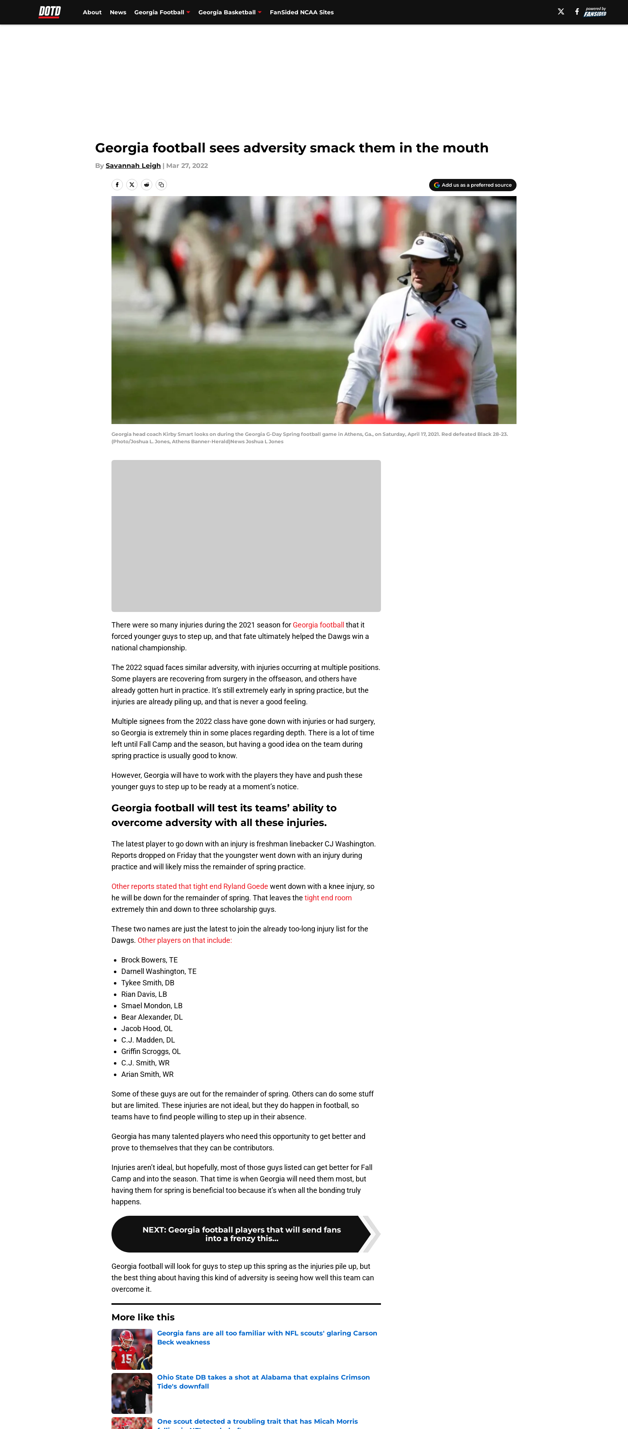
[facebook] (577, 11)
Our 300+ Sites (408, 1399)
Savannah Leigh (133, 166)
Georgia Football (163, 1342)
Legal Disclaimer (491, 1414)
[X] (561, 11)
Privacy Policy (242, 1414)
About (92, 12)
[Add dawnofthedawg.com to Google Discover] (473, 185)
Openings (235, 1399)
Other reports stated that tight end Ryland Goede (189, 886)
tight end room (328, 897)
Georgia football (318, 625)
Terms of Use (318, 1414)
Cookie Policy (406, 1414)
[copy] (161, 184)
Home (120, 1342)
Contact (310, 1399)
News (118, 12)
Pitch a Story (130, 1414)
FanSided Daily (488, 1399)
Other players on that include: (185, 940)
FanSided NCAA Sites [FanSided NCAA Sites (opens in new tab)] (302, 12)
